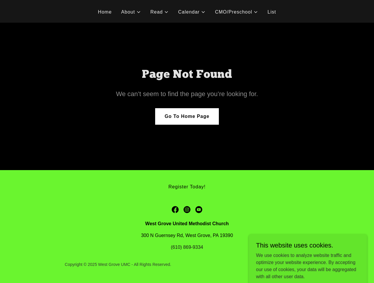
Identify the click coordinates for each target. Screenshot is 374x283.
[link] (175, 209)
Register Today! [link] (187, 186)
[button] (131, 12)
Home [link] (105, 11)
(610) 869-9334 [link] (187, 247)
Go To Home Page (187, 116)
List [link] (272, 11)
